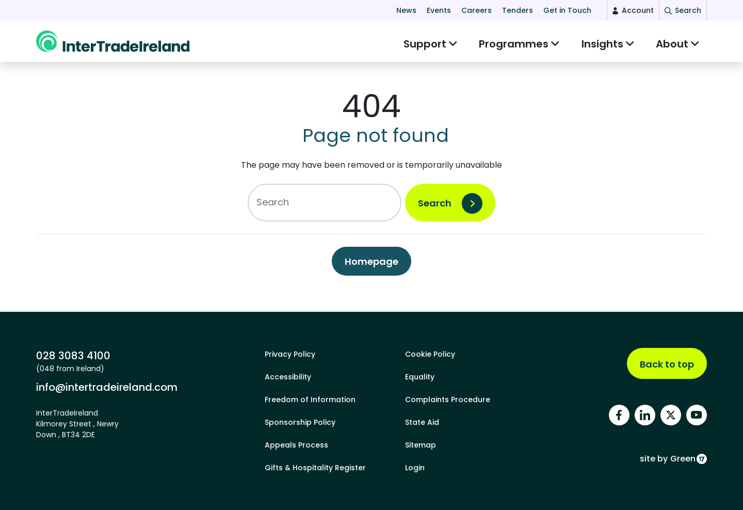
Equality (419, 377)
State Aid (422, 422)
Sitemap (420, 445)
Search (434, 208)
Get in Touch (567, 10)
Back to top (667, 364)
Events (439, 10)
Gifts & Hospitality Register (315, 468)
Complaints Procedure (447, 399)
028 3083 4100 (73, 355)
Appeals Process (296, 445)
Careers (476, 10)
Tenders (517, 10)
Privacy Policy (290, 354)
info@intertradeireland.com (106, 387)
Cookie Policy (430, 354)
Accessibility (288, 377)
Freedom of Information (310, 399)
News (406, 10)
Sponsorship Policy (300, 422)
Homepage (371, 266)
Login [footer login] (415, 468)
